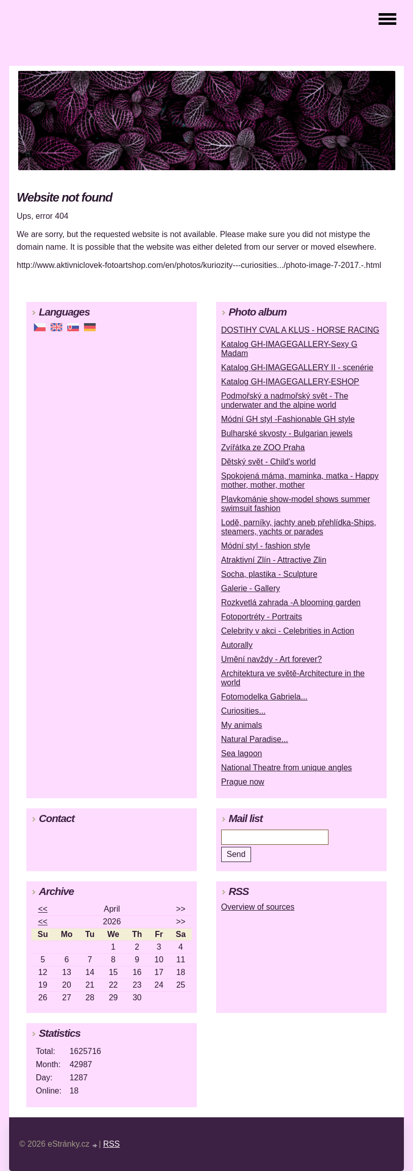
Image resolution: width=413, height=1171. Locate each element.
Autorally (237, 645)
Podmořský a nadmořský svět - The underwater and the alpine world (284, 400)
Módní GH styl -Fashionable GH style (288, 419)
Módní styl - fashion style (265, 545)
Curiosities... (243, 711)
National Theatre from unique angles (286, 767)
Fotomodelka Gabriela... (264, 696)
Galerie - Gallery (250, 588)
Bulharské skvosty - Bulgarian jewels (287, 433)
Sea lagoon (241, 753)
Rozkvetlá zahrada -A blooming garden (291, 602)
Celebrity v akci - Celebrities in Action (287, 631)
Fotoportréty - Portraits (261, 616)
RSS (111, 1144)
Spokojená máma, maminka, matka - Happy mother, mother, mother (300, 480)
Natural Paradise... (254, 739)
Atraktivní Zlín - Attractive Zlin (273, 560)
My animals (241, 725)
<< (43, 909)
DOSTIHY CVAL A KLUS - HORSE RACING (300, 330)
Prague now (242, 781)
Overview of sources (258, 907)
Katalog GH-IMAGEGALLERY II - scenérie (297, 367)
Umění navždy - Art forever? (271, 659)
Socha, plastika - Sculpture (269, 574)
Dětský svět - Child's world (268, 461)
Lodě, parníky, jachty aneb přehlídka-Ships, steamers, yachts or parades (299, 527)
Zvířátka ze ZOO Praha (263, 447)
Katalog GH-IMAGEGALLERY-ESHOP (290, 381)
